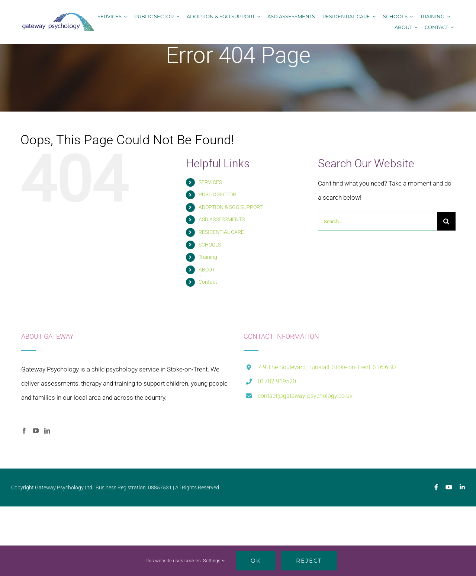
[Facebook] (24, 431)
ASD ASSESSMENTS (222, 219)
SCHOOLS (210, 245)
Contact (208, 282)
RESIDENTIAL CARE (221, 232)
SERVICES (210, 182)
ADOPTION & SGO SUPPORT (231, 207)
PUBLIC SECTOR (217, 194)
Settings (214, 560)
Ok (256, 560)
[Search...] (377, 221)
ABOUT (207, 270)
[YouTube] (36, 431)
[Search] (446, 221)
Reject (309, 560)
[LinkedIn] (47, 431)
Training (208, 257)
